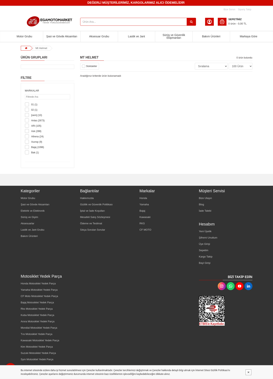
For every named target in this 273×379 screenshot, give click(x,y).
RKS (142, 223)
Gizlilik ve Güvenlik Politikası (96, 204)
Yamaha (144, 204)
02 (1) (34, 109)
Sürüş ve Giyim (29, 217)
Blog (201, 204)
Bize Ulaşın (205, 198)
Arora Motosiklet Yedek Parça (38, 321)
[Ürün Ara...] (191, 22)
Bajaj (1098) (37, 147)
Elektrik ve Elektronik (33, 210)
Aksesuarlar (27, 223)
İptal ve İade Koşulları (92, 210)
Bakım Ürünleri (211, 36)
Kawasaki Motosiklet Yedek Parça (40, 340)
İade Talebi (205, 210)
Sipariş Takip (244, 9)
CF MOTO (145, 229)
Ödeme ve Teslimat (91, 223)
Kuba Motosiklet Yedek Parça (37, 315)
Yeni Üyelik (205, 231)
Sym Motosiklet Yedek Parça (37, 359)
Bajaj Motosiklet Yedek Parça (37, 302)
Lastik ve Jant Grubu (32, 229)
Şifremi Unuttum (208, 237)
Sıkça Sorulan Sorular (92, 229)
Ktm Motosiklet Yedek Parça (37, 346)
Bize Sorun (229, 9)
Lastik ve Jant (136, 36)
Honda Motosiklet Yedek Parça (38, 283)
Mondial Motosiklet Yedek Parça (39, 327)
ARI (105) (36, 125)
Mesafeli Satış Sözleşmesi (95, 217)
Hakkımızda (87, 198)
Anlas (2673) (38, 120)
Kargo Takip (205, 256)
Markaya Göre (248, 36)
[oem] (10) (36, 115)
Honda (143, 198)
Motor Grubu (24, 36)
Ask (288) (36, 131)
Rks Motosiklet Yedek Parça (37, 308)
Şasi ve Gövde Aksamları (61, 36)
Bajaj (142, 210)
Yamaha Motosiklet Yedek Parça (39, 289)
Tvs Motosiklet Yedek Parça (36, 334)
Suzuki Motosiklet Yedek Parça (38, 353)
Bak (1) (35, 152)
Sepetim (203, 250)
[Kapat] (248, 372)
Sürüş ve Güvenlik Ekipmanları (174, 36)
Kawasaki (145, 217)
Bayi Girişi (205, 262)
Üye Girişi (204, 243)
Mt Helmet (41, 48)
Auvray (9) (36, 141)
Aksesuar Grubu (99, 36)
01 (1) (34, 104)
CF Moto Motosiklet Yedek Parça (39, 296)
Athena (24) (37, 136)
